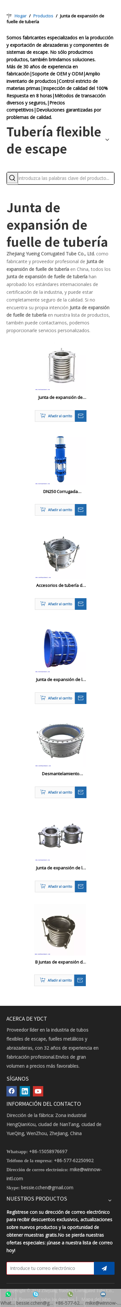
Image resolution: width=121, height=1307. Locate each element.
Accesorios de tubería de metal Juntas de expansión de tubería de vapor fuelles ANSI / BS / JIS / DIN (60, 585)
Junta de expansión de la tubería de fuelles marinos (60, 868)
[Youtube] (38, 1091)
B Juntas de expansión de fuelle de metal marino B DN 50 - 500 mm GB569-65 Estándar (60, 962)
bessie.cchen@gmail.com (47, 1187)
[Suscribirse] (104, 1268)
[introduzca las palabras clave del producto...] (66, 178)
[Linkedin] (25, 1091)
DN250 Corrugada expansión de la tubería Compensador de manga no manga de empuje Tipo (60, 492)
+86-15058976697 (48, 1151)
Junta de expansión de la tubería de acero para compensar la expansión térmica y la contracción (60, 680)
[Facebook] (11, 1091)
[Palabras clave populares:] (12, 177)
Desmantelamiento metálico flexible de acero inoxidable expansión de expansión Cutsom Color (60, 774)
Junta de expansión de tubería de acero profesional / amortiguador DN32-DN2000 (60, 397)
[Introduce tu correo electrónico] (49, 1268)
